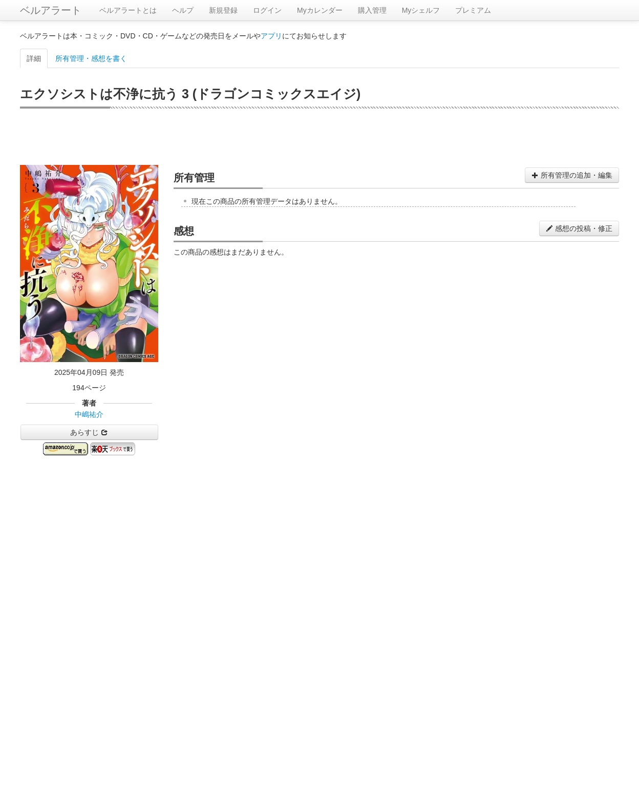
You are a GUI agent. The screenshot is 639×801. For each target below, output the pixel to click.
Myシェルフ (421, 10)
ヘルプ (183, 10)
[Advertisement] (319, 137)
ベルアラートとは (128, 10)
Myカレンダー (320, 10)
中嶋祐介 (89, 414)
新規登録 (223, 10)
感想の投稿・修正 (579, 228)
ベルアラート (50, 10)
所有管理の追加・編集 (571, 175)
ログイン (267, 10)
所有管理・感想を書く (91, 58)
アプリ (271, 36)
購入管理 (372, 10)
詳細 (34, 58)
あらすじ (89, 432)
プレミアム (473, 10)
